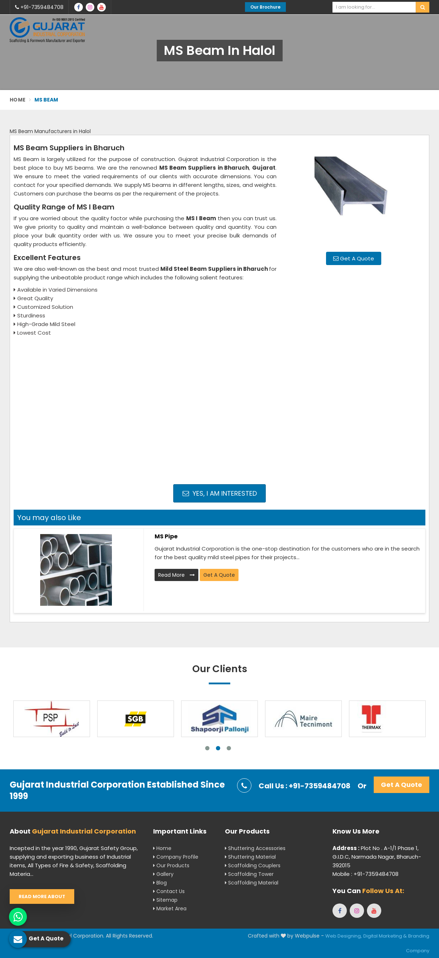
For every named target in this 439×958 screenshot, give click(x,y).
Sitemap (165, 899)
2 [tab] (218, 748)
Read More (176, 575)
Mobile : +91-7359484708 (365, 874)
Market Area (170, 908)
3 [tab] (229, 748)
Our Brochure (265, 7)
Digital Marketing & (385, 936)
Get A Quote (353, 258)
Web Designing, (343, 936)
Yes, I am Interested (220, 493)
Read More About (42, 896)
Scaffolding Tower (249, 874)
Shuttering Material (250, 856)
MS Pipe (166, 536)
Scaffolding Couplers (252, 865)
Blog (160, 882)
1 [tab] (207, 748)
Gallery (163, 874)
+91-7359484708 (39, 7)
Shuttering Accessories (255, 848)
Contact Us (169, 891)
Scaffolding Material (251, 882)
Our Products (171, 865)
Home (17, 99)
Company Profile (175, 856)
